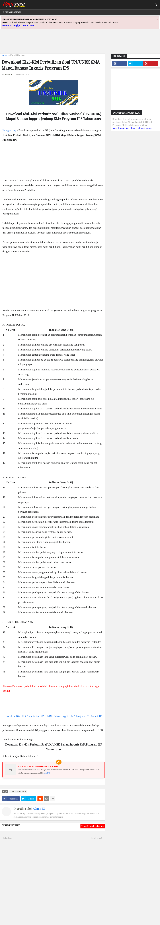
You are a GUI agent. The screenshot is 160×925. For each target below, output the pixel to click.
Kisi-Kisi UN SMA (17, 55)
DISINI (47, 773)
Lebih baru (7, 838)
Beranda (5, 55)
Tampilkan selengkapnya (92, 826)
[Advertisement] (80, 44)
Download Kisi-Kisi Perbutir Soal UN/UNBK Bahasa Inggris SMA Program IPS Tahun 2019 (54, 716)
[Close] (158, 19)
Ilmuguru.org (9, 130)
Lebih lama (96, 838)
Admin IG (39, 808)
